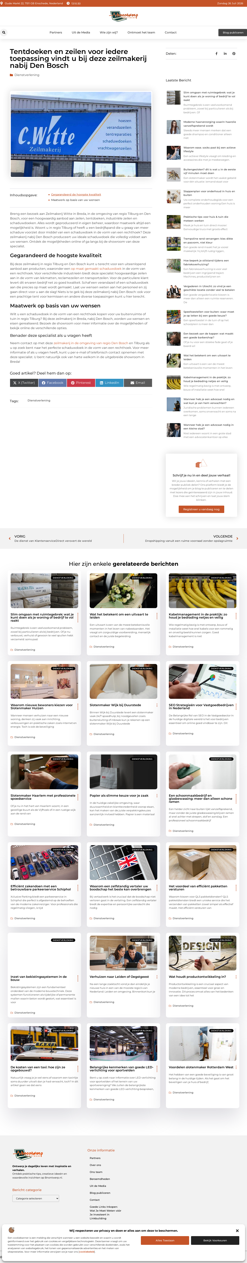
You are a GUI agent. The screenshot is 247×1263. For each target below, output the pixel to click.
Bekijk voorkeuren (215, 1240)
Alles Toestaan (165, 1240)
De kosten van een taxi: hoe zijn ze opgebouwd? (38, 1068)
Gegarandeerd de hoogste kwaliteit (76, 194)
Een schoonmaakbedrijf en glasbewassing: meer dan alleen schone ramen (200, 799)
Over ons (95, 1165)
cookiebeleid (86, 1251)
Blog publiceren (100, 1192)
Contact (171, 32)
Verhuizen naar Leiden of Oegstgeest (119, 977)
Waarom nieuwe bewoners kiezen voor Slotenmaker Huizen (42, 706)
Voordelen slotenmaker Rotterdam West (201, 1067)
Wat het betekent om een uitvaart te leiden (119, 616)
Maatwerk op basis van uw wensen (75, 200)
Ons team (96, 1171)
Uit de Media (81, 32)
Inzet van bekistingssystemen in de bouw (39, 978)
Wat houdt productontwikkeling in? (197, 977)
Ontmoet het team (141, 32)
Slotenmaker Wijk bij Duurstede (115, 705)
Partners (56, 32)
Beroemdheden (100, 1178)
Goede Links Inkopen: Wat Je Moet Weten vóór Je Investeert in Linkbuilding (105, 1212)
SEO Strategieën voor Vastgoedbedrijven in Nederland (201, 706)
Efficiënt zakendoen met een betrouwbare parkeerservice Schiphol (41, 887)
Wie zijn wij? (109, 32)
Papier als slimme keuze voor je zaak (119, 795)
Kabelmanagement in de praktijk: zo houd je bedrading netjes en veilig (198, 616)
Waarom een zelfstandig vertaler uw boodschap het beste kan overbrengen (120, 887)
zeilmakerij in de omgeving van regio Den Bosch (91, 343)
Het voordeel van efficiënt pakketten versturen (198, 887)
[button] (237, 1231)
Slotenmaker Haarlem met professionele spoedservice (43, 797)
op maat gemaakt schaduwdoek (96, 269)
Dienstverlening (26, 75)
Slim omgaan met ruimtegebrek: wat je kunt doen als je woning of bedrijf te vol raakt (209, 96)
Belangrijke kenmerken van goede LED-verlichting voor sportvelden (121, 1068)
